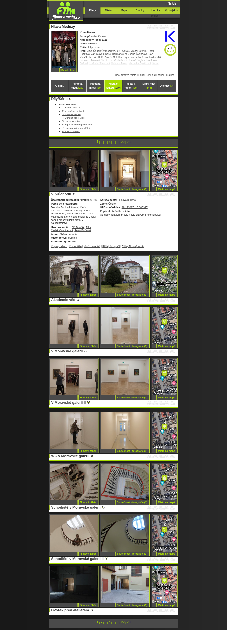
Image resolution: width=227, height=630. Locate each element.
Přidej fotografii (111, 246)
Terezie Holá (96, 57)
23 (129, 142)
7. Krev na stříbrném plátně (76, 128)
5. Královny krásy (71, 121)
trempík (72, 234)
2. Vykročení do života (73, 111)
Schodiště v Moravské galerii (76, 507)
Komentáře (75, 246)
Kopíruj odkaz (59, 246)
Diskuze (166, 85)
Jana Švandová (139, 53)
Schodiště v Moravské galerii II (77, 559)
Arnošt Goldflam (114, 57)
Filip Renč (94, 47)
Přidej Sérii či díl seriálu (151, 74)
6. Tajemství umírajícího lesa (77, 124)
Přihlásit (171, 3)
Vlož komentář (92, 246)
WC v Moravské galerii (70, 456)
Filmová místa (77, 85)
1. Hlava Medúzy (71, 107)
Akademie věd (63, 300)
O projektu (171, 10)
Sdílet (170, 74)
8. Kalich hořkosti (71, 131)
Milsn (75, 241)
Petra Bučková (82, 230)
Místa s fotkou (113, 85)
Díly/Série (59, 99)
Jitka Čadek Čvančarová (101, 50)
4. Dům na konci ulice (73, 117)
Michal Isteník (138, 50)
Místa (108, 10)
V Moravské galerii (67, 351)
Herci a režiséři (155, 13)
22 (123, 142)
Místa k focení (131, 85)
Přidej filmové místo (125, 74)
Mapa (124, 10)
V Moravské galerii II (68, 403)
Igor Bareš (131, 57)
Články (140, 10)
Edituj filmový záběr (133, 246)
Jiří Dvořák (123, 50)
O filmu (59, 85)
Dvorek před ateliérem (70, 610)
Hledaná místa (95, 85)
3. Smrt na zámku (71, 114)
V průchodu (61, 194)
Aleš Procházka (147, 57)
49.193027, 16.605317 (135, 207)
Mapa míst (149, 85)
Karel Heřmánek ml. (116, 53)
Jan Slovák (97, 53)
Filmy (92, 10)
